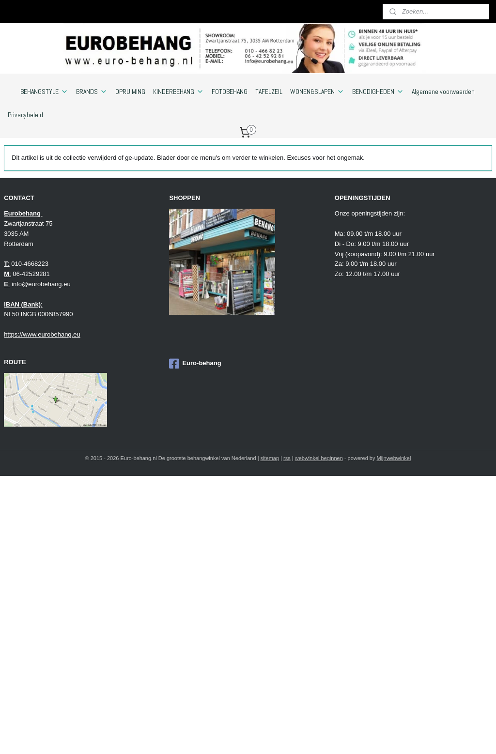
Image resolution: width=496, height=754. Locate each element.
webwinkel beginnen (319, 458)
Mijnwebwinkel (394, 458)
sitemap (270, 458)
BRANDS (92, 91)
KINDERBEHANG (178, 91)
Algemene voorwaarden (443, 91)
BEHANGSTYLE (44, 91)
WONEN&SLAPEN (317, 91)
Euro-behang (195, 363)
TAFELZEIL (268, 91)
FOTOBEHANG (230, 91)
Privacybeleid (25, 114)
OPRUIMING (130, 91)
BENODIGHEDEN (378, 91)
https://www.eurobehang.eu (42, 334)
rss (287, 458)
